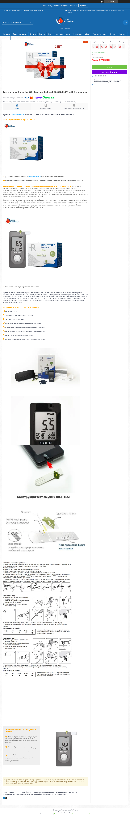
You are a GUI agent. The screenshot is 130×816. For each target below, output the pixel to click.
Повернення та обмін (81, 34)
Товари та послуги (20, 34)
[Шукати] (31, 22)
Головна (6, 34)
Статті (50, 34)
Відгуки (6, 38)
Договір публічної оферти (21, 38)
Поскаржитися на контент (62, 814)
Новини (42, 34)
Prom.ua (75, 810)
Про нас (112, 34)
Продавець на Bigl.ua (65, 812)
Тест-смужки (17, 114)
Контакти (122, 34)
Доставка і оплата (63, 34)
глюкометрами (34, 176)
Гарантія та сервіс (99, 34)
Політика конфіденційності (81, 814)
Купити (83, 6)
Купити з (109, 72)
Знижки (33, 34)
